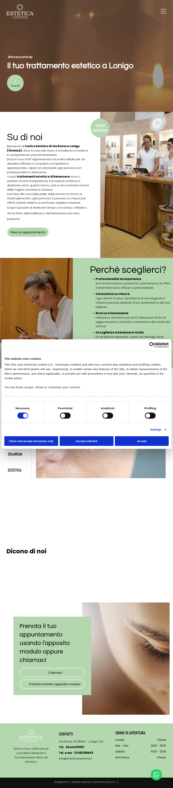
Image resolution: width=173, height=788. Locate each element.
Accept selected (86, 441)
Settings (155, 429)
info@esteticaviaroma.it (75, 758)
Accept (141, 441)
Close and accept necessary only (31, 441)
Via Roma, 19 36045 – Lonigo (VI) (81, 741)
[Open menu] (163, 11)
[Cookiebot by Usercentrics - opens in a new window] (152, 345)
